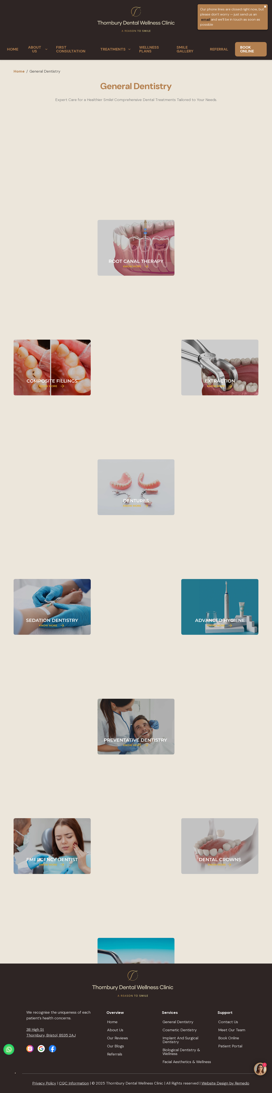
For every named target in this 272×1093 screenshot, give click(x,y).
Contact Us (228, 1021)
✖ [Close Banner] (265, 6)
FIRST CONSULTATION (70, 49)
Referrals (114, 1054)
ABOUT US (38, 49)
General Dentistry (178, 1021)
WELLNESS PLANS (149, 49)
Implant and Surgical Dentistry (180, 1039)
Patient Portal (230, 1046)
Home (19, 71)
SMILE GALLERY (185, 49)
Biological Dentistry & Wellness (181, 1051)
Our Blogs (115, 1046)
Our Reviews (117, 1038)
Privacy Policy (44, 1083)
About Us (115, 1030)
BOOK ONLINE (247, 49)
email (205, 19)
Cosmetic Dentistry (180, 1030)
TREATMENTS (116, 49)
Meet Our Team (231, 1030)
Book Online (228, 1038)
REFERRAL (219, 49)
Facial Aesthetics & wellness (187, 1061)
